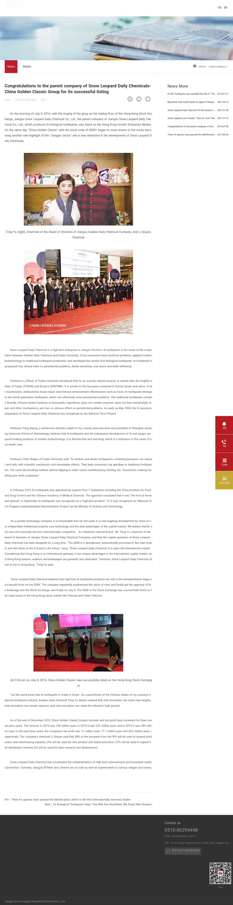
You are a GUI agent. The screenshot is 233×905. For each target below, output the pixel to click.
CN (219, 7)
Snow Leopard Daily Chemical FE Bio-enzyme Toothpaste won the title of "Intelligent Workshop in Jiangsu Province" (191, 110)
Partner (124, 838)
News (213, 66)
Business (124, 831)
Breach (29, 838)
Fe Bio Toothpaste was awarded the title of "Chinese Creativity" (191, 94)
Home (202, 66)
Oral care (89, 831)
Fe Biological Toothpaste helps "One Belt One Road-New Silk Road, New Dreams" (102, 804)
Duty (3, 845)
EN (225, 7)
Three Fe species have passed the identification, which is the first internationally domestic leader (70, 799)
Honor (3, 838)
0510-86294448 (194, 830)
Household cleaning (89, 838)
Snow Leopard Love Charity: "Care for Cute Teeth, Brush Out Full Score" (191, 118)
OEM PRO (124, 845)
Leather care (89, 845)
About (3, 831)
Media (27, 66)
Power (29, 831)
